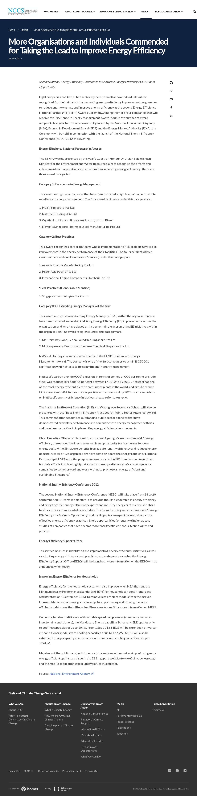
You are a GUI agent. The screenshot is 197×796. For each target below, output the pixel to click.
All (117, 709)
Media (144, 11)
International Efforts (93, 729)
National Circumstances (94, 713)
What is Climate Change (58, 709)
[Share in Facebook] (170, 105)
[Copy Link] (170, 91)
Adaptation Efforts (91, 741)
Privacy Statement (71, 770)
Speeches (122, 733)
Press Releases (125, 721)
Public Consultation (167, 11)
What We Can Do (91, 756)
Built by (61, 789)
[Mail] (170, 97)
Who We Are (51, 11)
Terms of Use (91, 770)
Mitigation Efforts (91, 735)
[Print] (170, 82)
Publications (123, 727)
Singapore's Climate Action (116, 11)
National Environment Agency (70, 673)
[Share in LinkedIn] (170, 114)
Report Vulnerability (48, 770)
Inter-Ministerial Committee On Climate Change (22, 719)
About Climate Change (79, 11)
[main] (98, 351)
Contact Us (14, 770)
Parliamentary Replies (129, 715)
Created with (26, 789)
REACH (28, 770)
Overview (158, 709)
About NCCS (16, 709)
